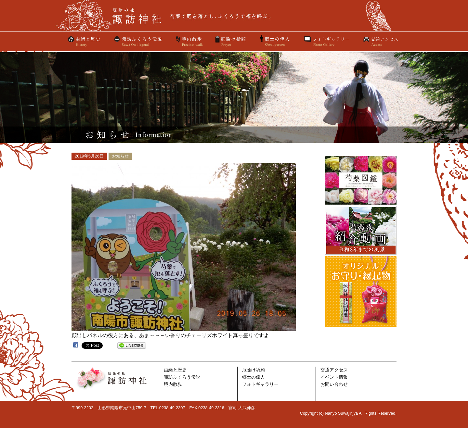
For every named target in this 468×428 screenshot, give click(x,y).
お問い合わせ (334, 384)
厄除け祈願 (231, 41)
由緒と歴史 (84, 41)
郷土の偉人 (253, 377)
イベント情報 (334, 377)
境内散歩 (189, 41)
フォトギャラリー (326, 41)
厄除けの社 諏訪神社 (234, 15)
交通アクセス (380, 41)
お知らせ (120, 156)
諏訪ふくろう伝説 (138, 41)
